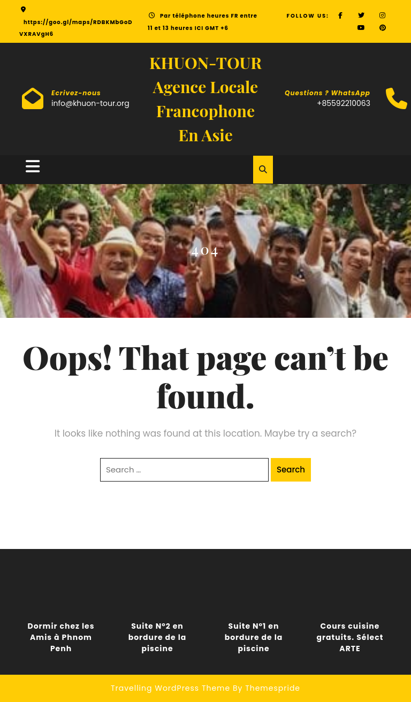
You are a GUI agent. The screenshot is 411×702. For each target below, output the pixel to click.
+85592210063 (343, 103)
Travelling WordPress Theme (170, 688)
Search (291, 469)
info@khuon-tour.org (90, 103)
